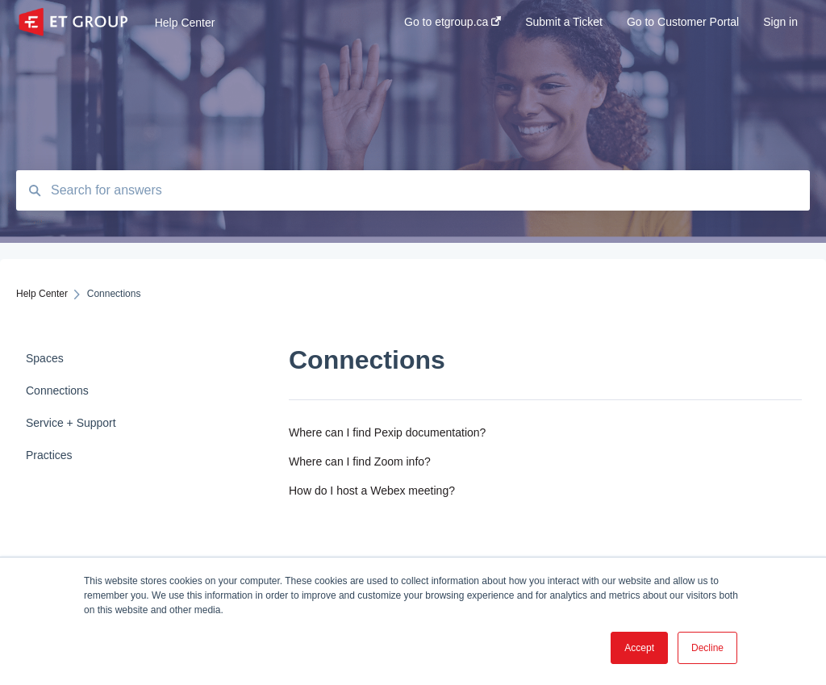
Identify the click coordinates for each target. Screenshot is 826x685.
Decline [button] (707, 648)
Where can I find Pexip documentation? (387, 432)
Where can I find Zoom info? (360, 461)
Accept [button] (639, 648)
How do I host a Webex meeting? (372, 490)
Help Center (185, 22)
